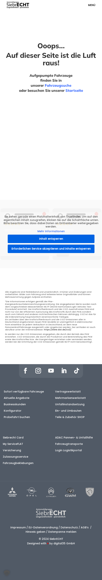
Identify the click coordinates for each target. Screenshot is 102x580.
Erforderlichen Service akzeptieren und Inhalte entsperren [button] (51, 249)
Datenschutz (69, 527)
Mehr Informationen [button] (51, 231)
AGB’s (85, 527)
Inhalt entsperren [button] (51, 239)
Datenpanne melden (62, 532)
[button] (7, 573)
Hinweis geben (35, 532)
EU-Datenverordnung (43, 527)
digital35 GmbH (64, 543)
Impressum (18, 527)
